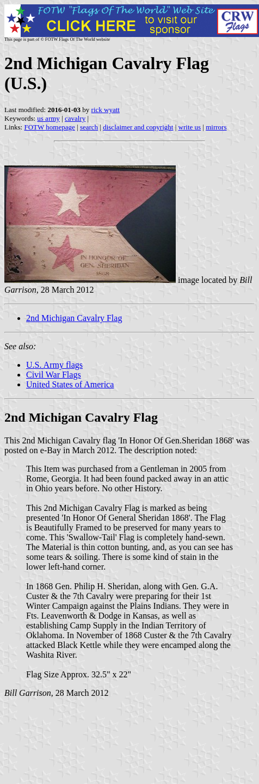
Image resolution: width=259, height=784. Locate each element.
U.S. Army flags (54, 364)
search (89, 127)
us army (48, 118)
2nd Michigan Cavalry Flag (74, 318)
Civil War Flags (53, 374)
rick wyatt (105, 110)
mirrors (216, 127)
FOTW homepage (49, 127)
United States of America (70, 384)
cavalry (75, 118)
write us (189, 127)
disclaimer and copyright (138, 127)
